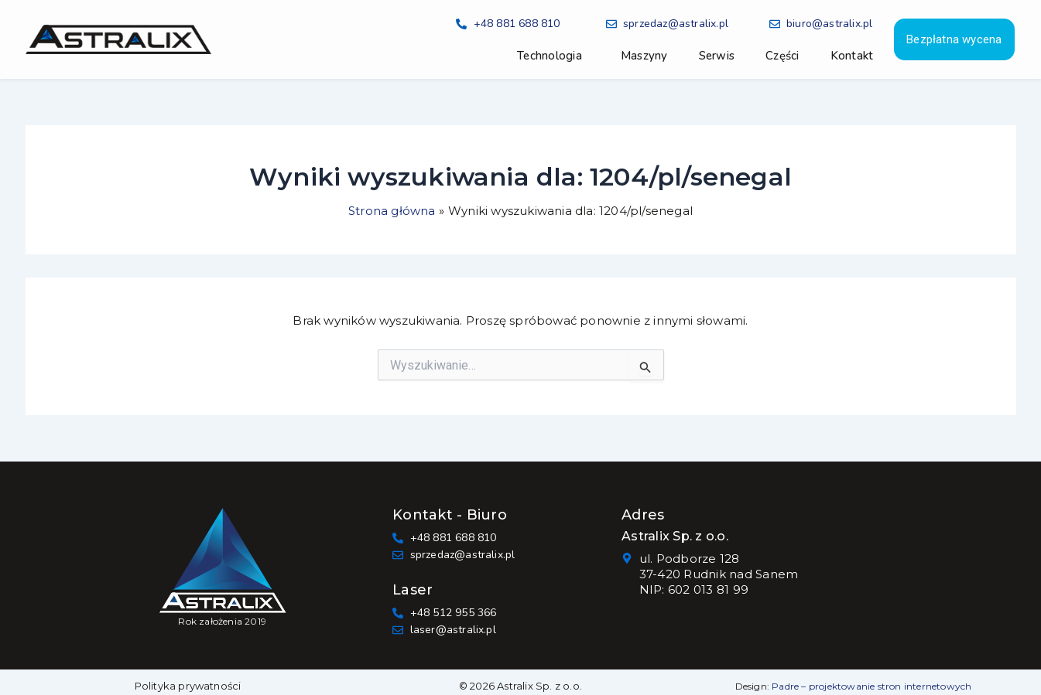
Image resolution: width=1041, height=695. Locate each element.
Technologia (549, 55)
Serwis (717, 55)
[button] (553, 55)
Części (782, 55)
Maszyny (644, 55)
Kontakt (852, 55)
